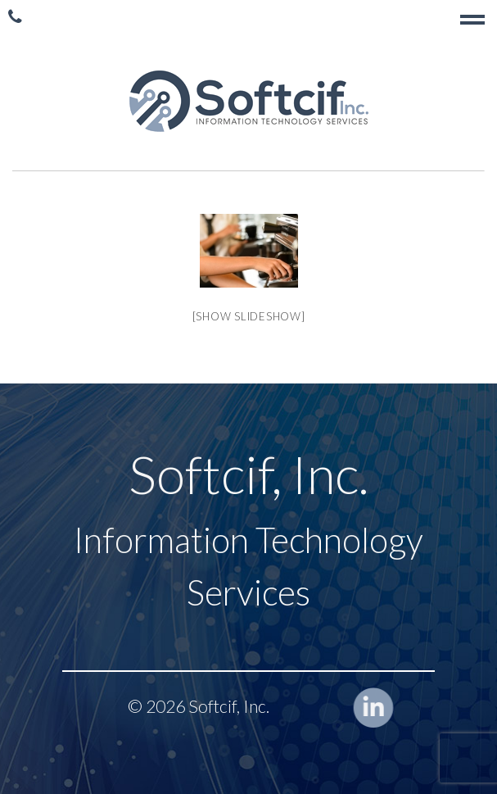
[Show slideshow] (248, 316)
